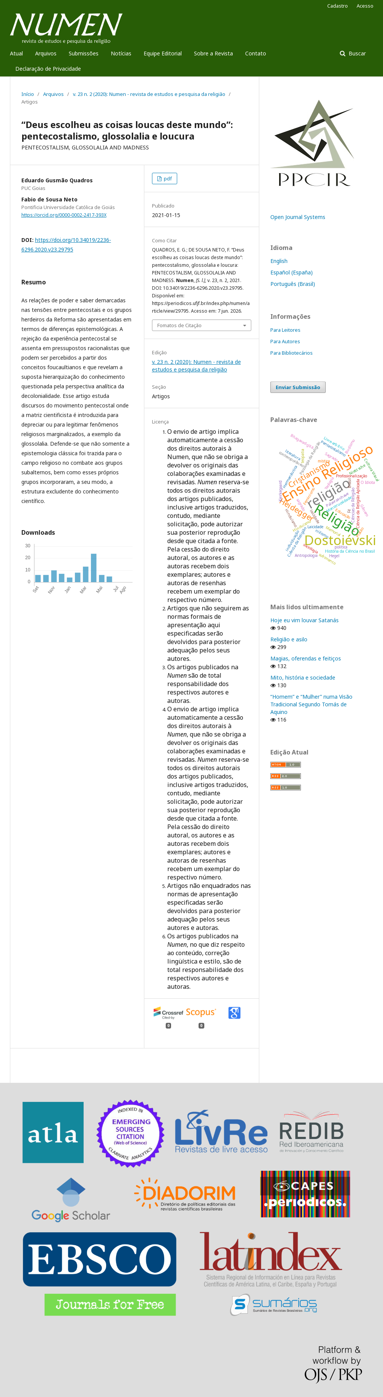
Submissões (84, 53)
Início (27, 94)
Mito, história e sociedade (302, 677)
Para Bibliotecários (291, 352)
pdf (167, 178)
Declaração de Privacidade (48, 68)
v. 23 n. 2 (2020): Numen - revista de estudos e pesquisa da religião (149, 94)
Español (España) (291, 272)
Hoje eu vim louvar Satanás (304, 620)
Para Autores (285, 341)
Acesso (365, 5)
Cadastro (337, 5)
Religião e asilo (288, 639)
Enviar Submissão (298, 387)
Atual (16, 53)
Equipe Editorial (163, 53)
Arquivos (46, 53)
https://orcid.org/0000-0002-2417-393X (64, 215)
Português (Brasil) (292, 283)
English (279, 260)
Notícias (121, 53)
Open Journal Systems (297, 217)
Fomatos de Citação (179, 325)
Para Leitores (285, 329)
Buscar (356, 53)
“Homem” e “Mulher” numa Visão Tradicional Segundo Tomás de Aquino (311, 704)
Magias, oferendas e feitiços (305, 658)
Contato (255, 53)
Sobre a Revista (213, 53)
